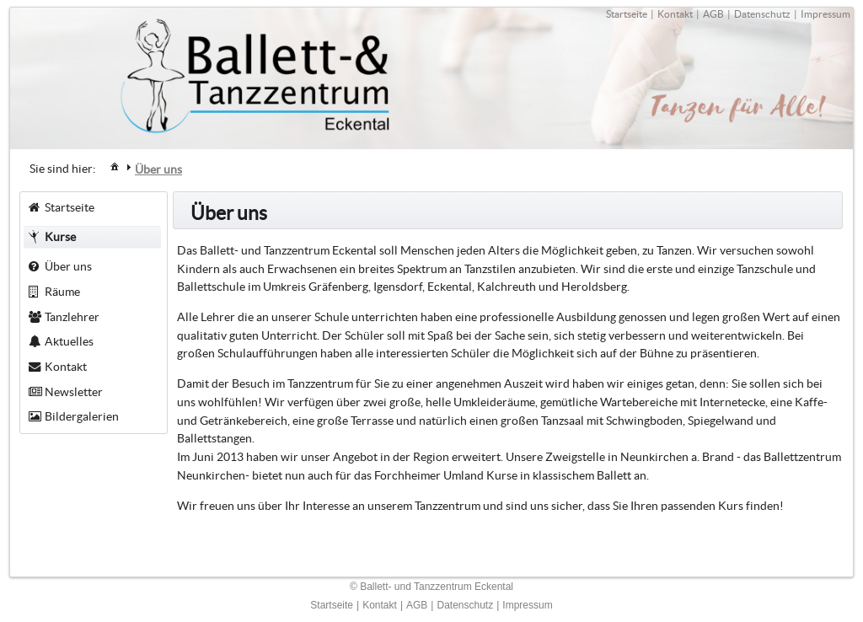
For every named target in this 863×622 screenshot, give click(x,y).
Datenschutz (762, 13)
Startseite (626, 13)
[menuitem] (114, 165)
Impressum (825, 13)
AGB (713, 13)
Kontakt (675, 13)
